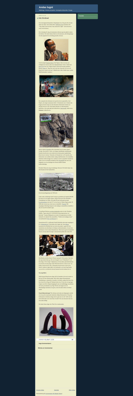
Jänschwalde (63, 108)
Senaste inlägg (40, 390)
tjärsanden (48, 149)
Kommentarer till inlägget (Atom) (53, 393)
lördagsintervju (44, 224)
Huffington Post (59, 24)
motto (44, 68)
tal (49, 260)
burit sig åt (41, 66)
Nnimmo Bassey (50, 63)
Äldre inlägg (72, 390)
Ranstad (64, 204)
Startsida (56, 390)
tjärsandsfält (61, 160)
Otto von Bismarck (51, 218)
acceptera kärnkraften (55, 211)
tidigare (67, 224)
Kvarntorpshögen (43, 202)
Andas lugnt (46, 7)
